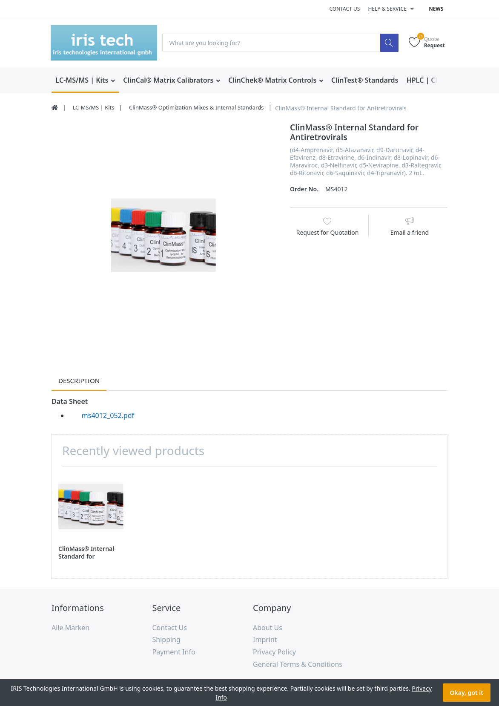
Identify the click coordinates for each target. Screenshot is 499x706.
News (436, 8)
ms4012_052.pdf (108, 415)
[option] (164, 235)
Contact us (344, 8)
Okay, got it (466, 693)
